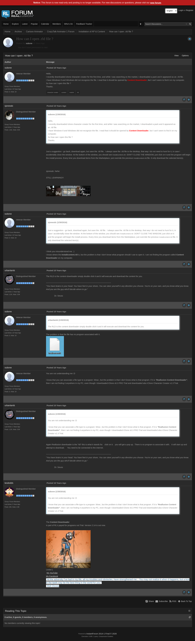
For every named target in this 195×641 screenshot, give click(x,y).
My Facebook (52, 576)
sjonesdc (9, 106)
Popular (34, 24)
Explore (15, 24)
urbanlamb (10, 270)
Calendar (45, 24)
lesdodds (9, 483)
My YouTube (52, 573)
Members (56, 24)
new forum (155, 3)
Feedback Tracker (84, 24)
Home (6, 24)
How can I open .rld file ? (121, 31)
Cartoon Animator (34, 31)
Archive (18, 31)
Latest (24, 24)
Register (189, 10)
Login (181, 10)
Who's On (68, 24)
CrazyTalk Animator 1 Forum (60, 31)
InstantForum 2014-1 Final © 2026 (101, 634)
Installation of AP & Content (92, 31)
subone (29, 43)
